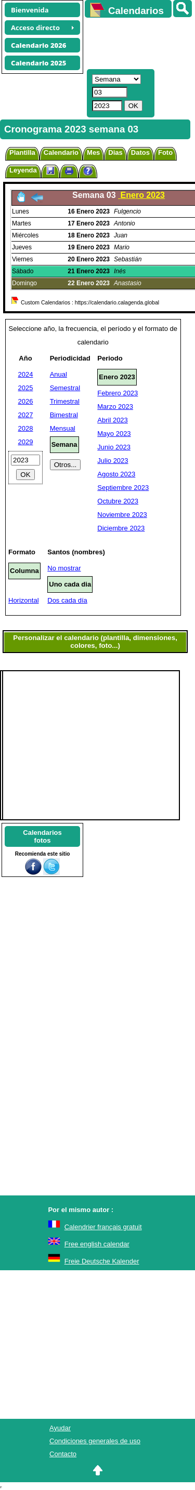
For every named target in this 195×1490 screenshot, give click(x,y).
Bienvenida (30, 10)
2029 (25, 442)
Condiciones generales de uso (94, 1441)
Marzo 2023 (115, 406)
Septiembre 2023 (123, 487)
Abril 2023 (112, 420)
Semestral (65, 388)
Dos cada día (67, 600)
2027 (25, 415)
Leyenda (23, 170)
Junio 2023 (114, 447)
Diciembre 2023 (121, 528)
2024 (25, 374)
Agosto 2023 (116, 474)
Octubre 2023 (117, 501)
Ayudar (60, 1428)
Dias (115, 152)
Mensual (62, 428)
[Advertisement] (135, 42)
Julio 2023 (112, 460)
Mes (93, 152)
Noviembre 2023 (122, 514)
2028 (25, 428)
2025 (25, 388)
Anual (58, 374)
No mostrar (64, 568)
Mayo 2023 (114, 433)
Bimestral (64, 415)
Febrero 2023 (117, 393)
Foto (165, 152)
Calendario (61, 152)
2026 (25, 401)
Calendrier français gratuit (103, 1227)
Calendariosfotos (42, 836)
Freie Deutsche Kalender (101, 1261)
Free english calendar (96, 1244)
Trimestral (65, 401)
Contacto (62, 1454)
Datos (140, 152)
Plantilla (22, 152)
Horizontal (23, 600)
